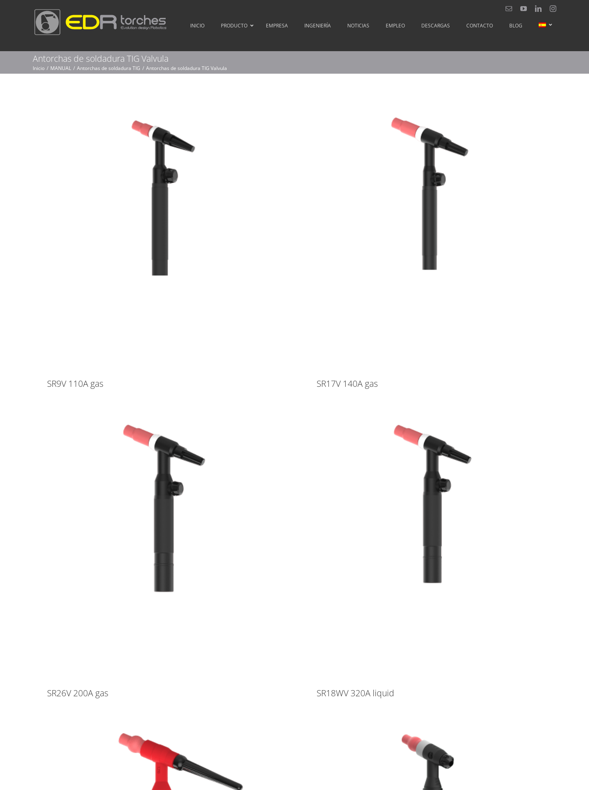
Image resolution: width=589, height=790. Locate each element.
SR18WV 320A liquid (382, 632)
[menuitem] (543, 25)
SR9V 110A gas (75, 383)
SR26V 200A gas (131, 632)
